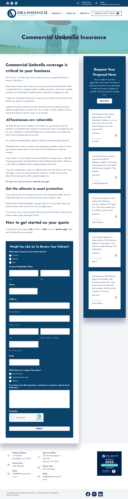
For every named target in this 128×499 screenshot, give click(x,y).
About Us (72, 13)
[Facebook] (7, 3)
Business (15, 259)
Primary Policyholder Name (22, 267)
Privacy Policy (43, 492)
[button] (104, 100)
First (10, 279)
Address (13, 299)
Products (58, 13)
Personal (15, 255)
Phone (13, 285)
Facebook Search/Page (20, 377)
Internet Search (17, 374)
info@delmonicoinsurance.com (110, 4)
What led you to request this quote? (26, 370)
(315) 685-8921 (87, 4)
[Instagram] (12, 3)
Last (41, 279)
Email (12, 356)
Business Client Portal (106, 13)
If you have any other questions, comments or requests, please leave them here (39, 386)
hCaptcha (14, 411)
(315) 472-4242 (49, 469)
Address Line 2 (14, 325)
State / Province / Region (49, 338)
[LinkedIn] (16, 3)
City (10, 338)
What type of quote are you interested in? (27, 252)
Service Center (87, 13)
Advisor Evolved (12, 495)
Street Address (14, 312)
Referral (15, 381)
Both (14, 262)
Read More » (96, 133)
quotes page (61, 229)
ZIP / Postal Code (15, 350)
